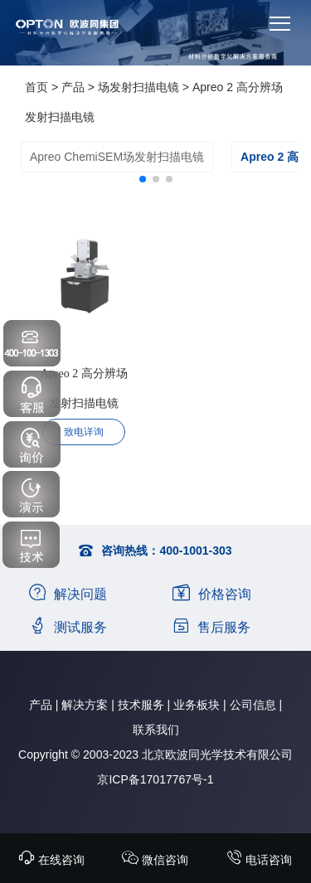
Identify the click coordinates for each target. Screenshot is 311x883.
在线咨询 (51, 859)
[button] (142, 179)
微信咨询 (155, 859)
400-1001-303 (195, 550)
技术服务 (141, 704)
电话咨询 (259, 859)
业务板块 (196, 704)
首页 (36, 87)
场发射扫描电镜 (138, 87)
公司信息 (253, 704)
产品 (73, 87)
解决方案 (84, 704)
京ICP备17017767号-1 (155, 779)
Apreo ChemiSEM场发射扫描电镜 (117, 156)
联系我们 (156, 729)
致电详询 (84, 432)
